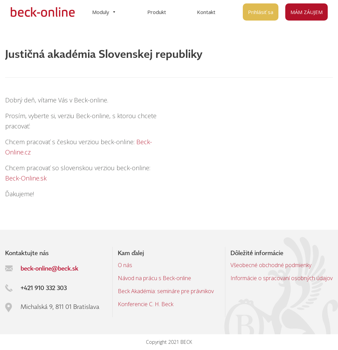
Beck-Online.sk (26, 178)
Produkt (156, 12)
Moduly (104, 12)
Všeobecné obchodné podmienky (270, 265)
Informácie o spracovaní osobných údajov (281, 278)
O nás (125, 265)
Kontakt (206, 12)
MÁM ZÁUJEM (306, 12)
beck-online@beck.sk (49, 268)
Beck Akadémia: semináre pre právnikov (166, 291)
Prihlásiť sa (260, 12)
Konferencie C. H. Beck (145, 304)
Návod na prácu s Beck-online (154, 278)
